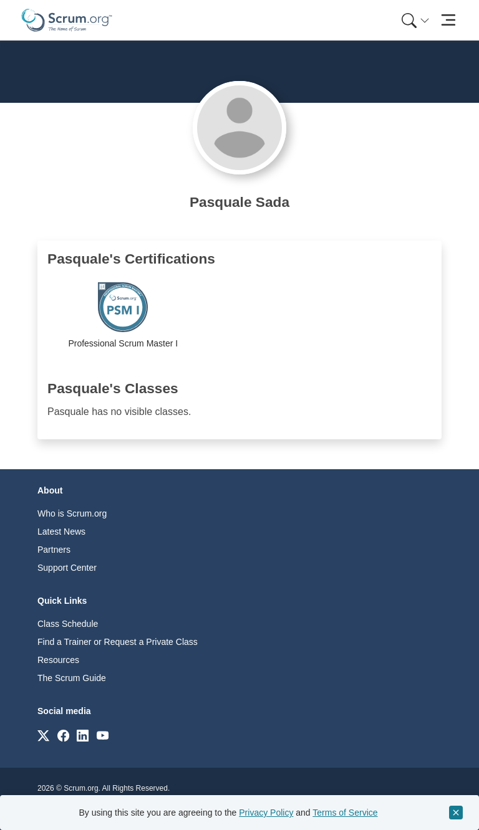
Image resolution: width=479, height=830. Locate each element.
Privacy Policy (266, 813)
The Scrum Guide (71, 678)
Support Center (67, 568)
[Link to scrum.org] (43, 735)
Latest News (61, 532)
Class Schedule (67, 624)
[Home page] (67, 20)
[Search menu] (415, 20)
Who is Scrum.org (72, 513)
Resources (58, 660)
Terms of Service (344, 813)
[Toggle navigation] (448, 20)
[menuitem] (414, 20)
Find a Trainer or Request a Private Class (117, 642)
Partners (53, 550)
